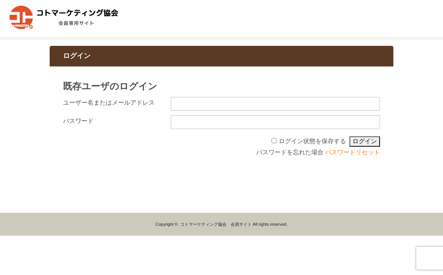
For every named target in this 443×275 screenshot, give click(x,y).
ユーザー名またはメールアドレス (109, 102)
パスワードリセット (352, 152)
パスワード (78, 121)
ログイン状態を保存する (312, 141)
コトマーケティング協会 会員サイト (216, 224)
